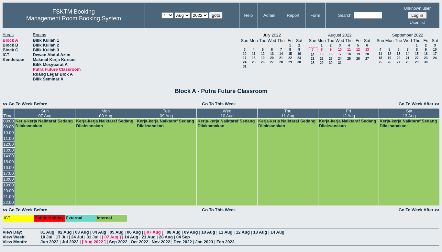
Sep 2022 (118, 241)
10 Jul (46, 237)
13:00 (8, 150)
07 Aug (154, 232)
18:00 (8, 179)
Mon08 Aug (105, 113)
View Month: (15, 241)
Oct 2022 (139, 241)
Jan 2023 (204, 241)
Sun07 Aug (45, 113)
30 (299, 62)
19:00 (8, 185)
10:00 (8, 132)
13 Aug (260, 232)
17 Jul (62, 237)
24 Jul (77, 237)
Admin (269, 15)
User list (417, 22)
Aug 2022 (93, 241)
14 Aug (277, 232)
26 (262, 62)
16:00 (8, 167)
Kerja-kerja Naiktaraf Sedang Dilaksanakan (44, 123)
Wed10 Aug (227, 113)
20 (272, 58)
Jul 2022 (70, 241)
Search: (345, 15)
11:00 (8, 138)
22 (290, 58)
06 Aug (134, 232)
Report (293, 15)
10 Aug (208, 232)
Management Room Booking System (73, 18)
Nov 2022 (161, 241)
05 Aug (117, 232)
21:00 (8, 196)
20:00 (8, 190)
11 (253, 54)
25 (253, 62)
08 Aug (174, 232)
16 (299, 54)
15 (290, 54)
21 (281, 58)
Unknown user (417, 8)
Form (315, 15)
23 (299, 58)
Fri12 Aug (348, 113)
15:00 (8, 161)
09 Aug (191, 232)
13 (272, 54)
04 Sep (183, 237)
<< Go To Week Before (25, 103)
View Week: (14, 237)
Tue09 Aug (166, 113)
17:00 (8, 173)
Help (248, 15)
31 (244, 66)
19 (262, 58)
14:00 (8, 155)
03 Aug (82, 232)
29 (290, 62)
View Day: (12, 232)
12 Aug (243, 232)
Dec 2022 (183, 241)
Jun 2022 (49, 241)
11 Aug (226, 232)
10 (244, 54)
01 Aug (47, 232)
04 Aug (99, 232)
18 (253, 58)
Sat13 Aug (409, 113)
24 (244, 62)
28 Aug (166, 237)
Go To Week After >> (419, 103)
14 (281, 54)
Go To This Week (219, 103)
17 (244, 58)
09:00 (8, 126)
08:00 (8, 121)
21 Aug (149, 237)
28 (281, 62)
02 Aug (65, 232)
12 (262, 54)
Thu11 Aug (287, 113)
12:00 (8, 144)
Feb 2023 (225, 241)
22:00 (8, 202)
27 (272, 62)
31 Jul (92, 237)
